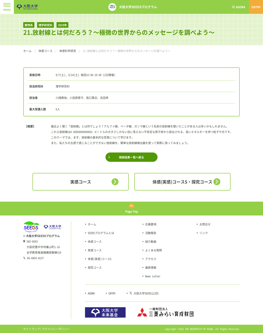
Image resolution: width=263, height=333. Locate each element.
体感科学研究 (67, 51)
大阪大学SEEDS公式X (144, 293)
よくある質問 (153, 250)
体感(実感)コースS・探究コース (182, 182)
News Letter (152, 276)
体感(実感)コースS (99, 259)
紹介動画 (150, 241)
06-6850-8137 (35, 258)
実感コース (80, 182)
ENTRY (112, 293)
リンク (204, 233)
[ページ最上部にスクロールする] (131, 208)
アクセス (150, 259)
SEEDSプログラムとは (101, 233)
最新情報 (150, 267)
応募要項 (150, 224)
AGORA (91, 293)
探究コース (95, 267)
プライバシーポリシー (56, 329)
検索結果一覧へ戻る (131, 157)
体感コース (45, 51)
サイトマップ (31, 329)
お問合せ (205, 224)
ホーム (27, 51)
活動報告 (150, 233)
